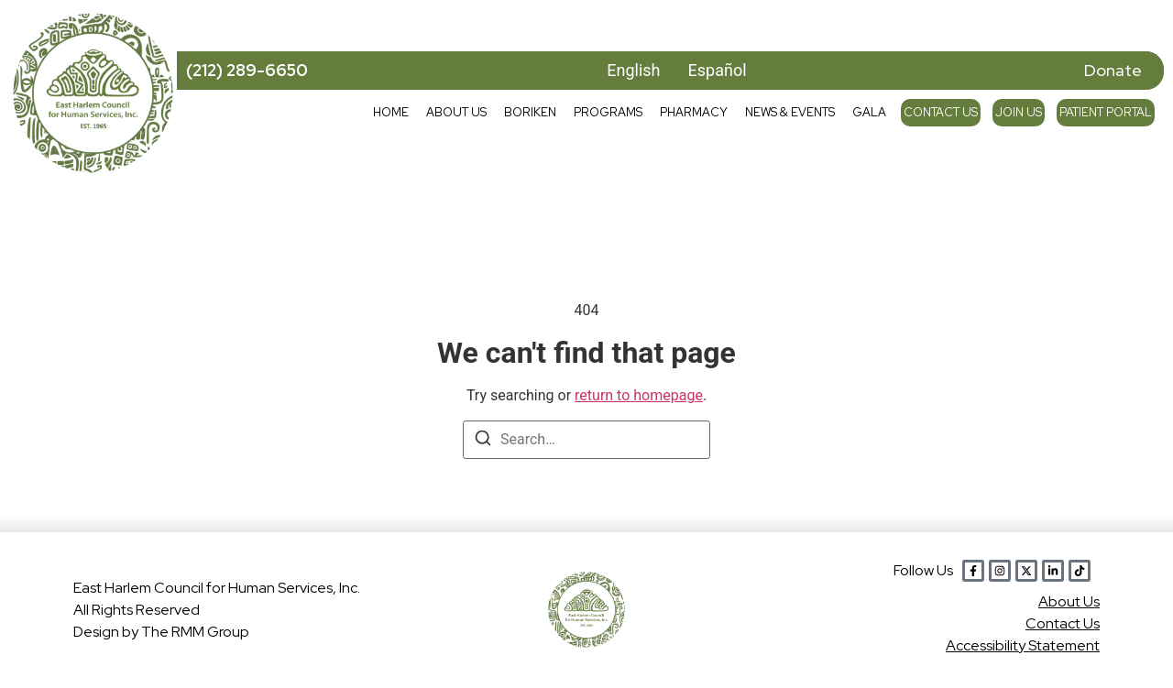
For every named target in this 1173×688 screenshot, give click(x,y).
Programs (608, 112)
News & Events (790, 112)
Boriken (530, 112)
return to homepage (639, 395)
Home (391, 112)
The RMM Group (195, 631)
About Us (456, 112)
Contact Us (941, 112)
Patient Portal (1105, 112)
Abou (1069, 601)
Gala (869, 112)
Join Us (1018, 112)
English (633, 70)
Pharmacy (694, 112)
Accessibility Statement (1023, 645)
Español (717, 70)
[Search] (483, 441)
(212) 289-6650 (247, 70)
